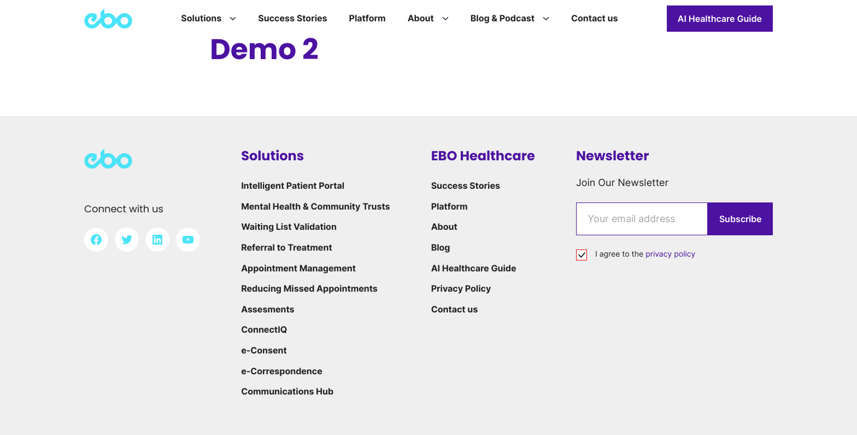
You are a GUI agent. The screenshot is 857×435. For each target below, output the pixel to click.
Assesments (267, 309)
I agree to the (645, 254)
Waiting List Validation (289, 226)
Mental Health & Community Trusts (315, 206)
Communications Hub (287, 391)
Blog (440, 247)
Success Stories (465, 185)
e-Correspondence (281, 371)
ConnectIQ (264, 329)
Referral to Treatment (286, 247)
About (444, 226)
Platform (449, 206)
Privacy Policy (461, 288)
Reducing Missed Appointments (309, 288)
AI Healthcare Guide (720, 18)
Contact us (454, 309)
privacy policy (670, 254)
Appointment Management (298, 268)
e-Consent (264, 350)
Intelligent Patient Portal (292, 185)
